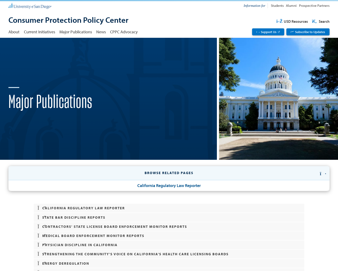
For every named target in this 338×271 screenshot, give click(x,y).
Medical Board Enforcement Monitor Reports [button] (91, 235)
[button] (168, 173)
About (13, 31)
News (101, 31)
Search (320, 21)
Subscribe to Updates (308, 32)
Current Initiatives (39, 31)
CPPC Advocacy (124, 31)
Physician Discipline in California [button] (78, 245)
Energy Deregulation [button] (63, 263)
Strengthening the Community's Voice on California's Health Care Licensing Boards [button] (133, 254)
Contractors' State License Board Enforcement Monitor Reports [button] (112, 226)
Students (277, 5)
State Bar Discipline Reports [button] (72, 217)
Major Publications (75, 31)
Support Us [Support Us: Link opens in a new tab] (267, 32)
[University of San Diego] (29, 5)
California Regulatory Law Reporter (169, 185)
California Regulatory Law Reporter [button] (81, 208)
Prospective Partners (314, 5)
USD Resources (292, 21)
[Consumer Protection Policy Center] (68, 20)
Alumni (291, 5)
